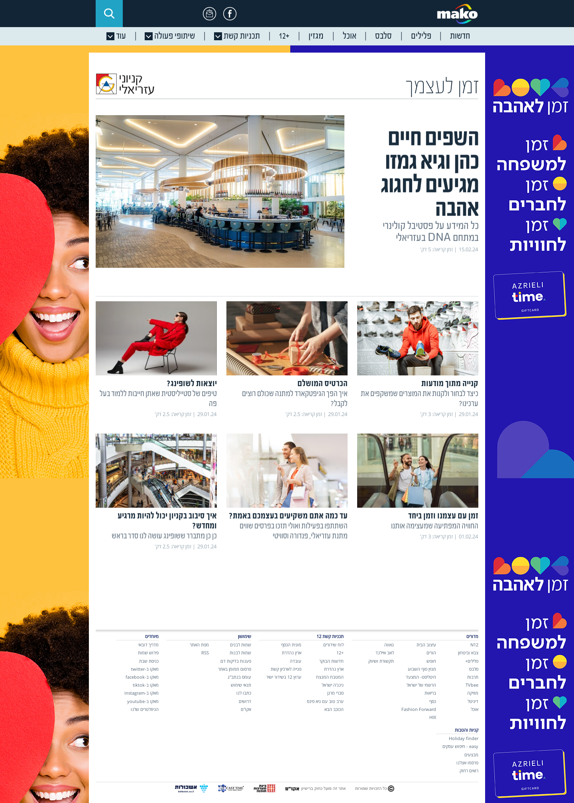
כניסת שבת (149, 661)
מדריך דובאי (148, 645)
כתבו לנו (243, 693)
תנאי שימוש (241, 685)
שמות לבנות (240, 653)
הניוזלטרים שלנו (145, 709)
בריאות (430, 693)
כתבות (467, 289)
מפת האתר (199, 645)
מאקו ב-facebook (142, 677)
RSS (205, 653)
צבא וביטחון (468, 653)
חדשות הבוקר (331, 661)
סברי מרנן (335, 693)
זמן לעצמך (442, 87)
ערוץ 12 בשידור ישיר (283, 677)
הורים (431, 653)
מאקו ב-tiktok (146, 685)
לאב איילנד (384, 653)
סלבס (473, 669)
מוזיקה (472, 693)
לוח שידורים (333, 645)
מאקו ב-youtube (143, 701)
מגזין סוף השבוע (422, 669)
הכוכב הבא (334, 709)
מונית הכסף (291, 645)
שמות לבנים (240, 645)
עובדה (295, 661)
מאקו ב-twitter (145, 669)
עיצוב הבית (426, 645)
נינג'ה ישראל (333, 685)
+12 (340, 653)
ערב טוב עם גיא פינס (325, 701)
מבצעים (471, 755)
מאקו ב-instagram (141, 693)
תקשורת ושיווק (381, 661)
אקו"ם (246, 709)
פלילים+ (471, 661)
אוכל (474, 709)
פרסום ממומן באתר (234, 669)
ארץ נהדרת (334, 669)
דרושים (245, 701)
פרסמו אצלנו (467, 763)
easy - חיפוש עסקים (460, 746)
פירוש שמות (148, 653)
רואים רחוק (469, 771)
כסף (432, 701)
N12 (474, 645)
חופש (431, 661)
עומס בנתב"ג (239, 677)
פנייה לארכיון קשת (286, 669)
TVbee (472, 685)
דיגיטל (473, 701)
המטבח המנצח (330, 677)
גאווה (389, 645)
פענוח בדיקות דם (235, 661)
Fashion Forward (418, 709)
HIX (432, 717)
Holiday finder (463, 738)
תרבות (472, 677)
